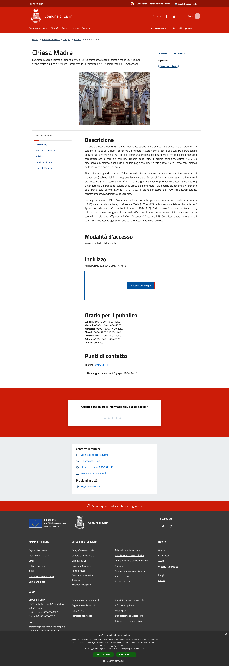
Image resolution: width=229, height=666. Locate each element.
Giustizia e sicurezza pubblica (129, 555)
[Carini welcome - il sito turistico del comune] (149, 4)
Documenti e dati (37, 581)
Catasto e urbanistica (82, 575)
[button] (114, 661)
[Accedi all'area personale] (185, 3)
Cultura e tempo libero (83, 555)
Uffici (31, 560)
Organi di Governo (38, 550)
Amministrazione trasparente (129, 600)
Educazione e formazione (127, 550)
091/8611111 (102, 364)
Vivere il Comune (51, 39)
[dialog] (114, 648)
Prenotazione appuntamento (86, 600)
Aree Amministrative (39, 555)
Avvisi (161, 560)
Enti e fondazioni (37, 566)
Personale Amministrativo (41, 576)
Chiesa (77, 39)
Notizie (161, 550)
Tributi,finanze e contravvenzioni (131, 560)
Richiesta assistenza (82, 616)
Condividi (165, 53)
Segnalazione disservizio (84, 605)
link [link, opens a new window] (142, 648)
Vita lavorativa (79, 560)
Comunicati (164, 555)
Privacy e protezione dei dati (129, 621)
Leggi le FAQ (78, 610)
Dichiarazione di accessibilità (129, 616)
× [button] (226, 634)
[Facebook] (163, 16)
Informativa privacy (124, 605)
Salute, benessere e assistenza (130, 571)
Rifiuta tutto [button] (126, 654)
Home (35, 39)
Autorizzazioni (122, 576)
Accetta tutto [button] (103, 654)
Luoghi (66, 39)
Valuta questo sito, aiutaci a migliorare (114, 506)
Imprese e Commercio (82, 566)
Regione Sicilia (36, 4)
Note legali (120, 610)
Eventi (161, 580)
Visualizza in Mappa (141, 285)
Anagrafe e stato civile (83, 550)
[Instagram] (171, 16)
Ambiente (120, 566)
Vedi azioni (180, 53)
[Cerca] (196, 16)
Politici (32, 571)
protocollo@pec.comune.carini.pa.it (47, 626)
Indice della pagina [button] (44, 135)
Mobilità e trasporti (81, 584)
